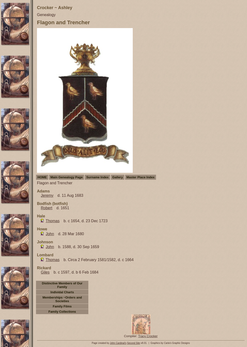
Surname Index (97, 177)
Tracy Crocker (147, 336)
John (50, 234)
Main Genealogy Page (66, 177)
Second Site (133, 343)
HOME (42, 177)
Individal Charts (62, 292)
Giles (45, 272)
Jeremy (47, 195)
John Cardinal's (118, 343)
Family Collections (62, 311)
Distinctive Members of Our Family (62, 285)
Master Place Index (141, 177)
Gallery (117, 177)
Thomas (53, 221)
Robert (46, 208)
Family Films (62, 306)
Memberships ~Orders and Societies (62, 299)
